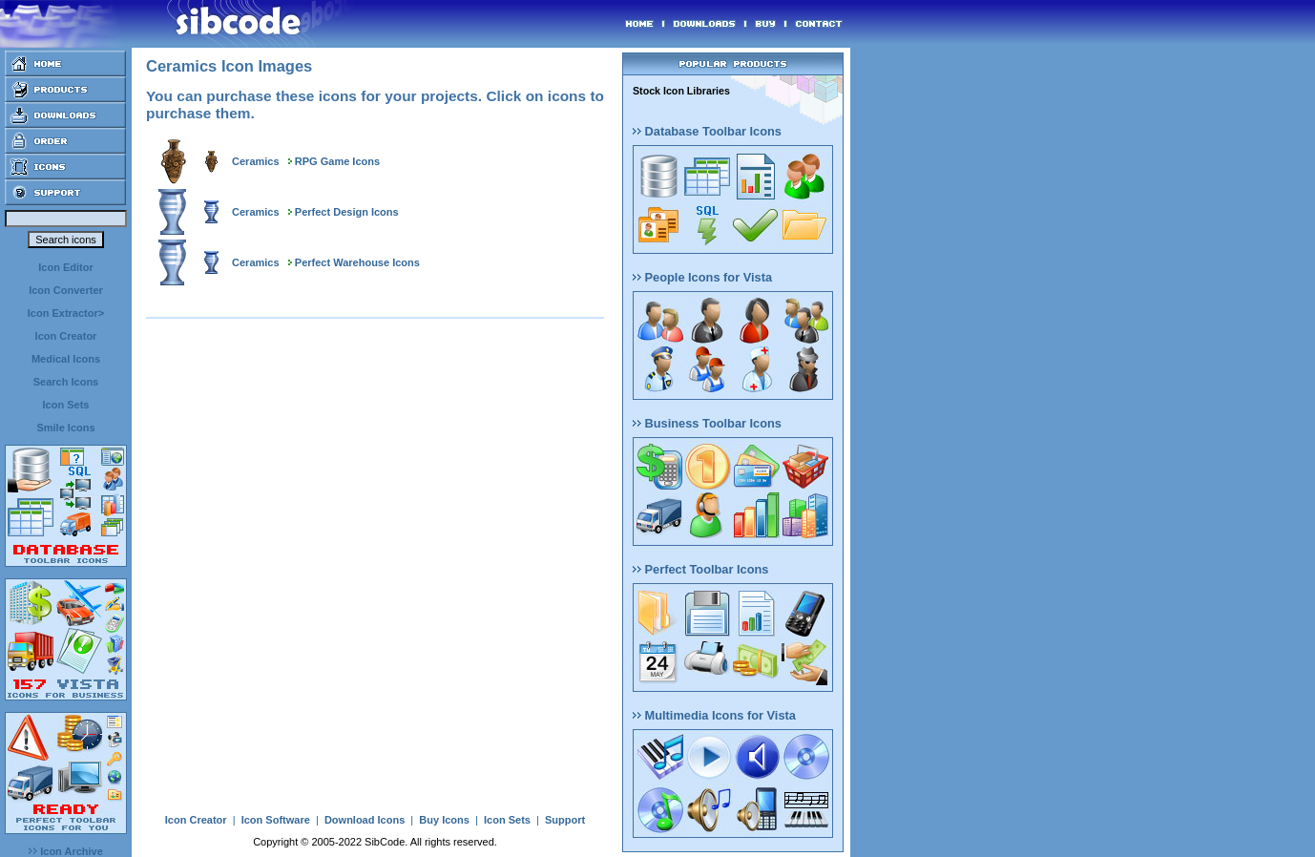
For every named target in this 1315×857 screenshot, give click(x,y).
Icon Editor (65, 267)
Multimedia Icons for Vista (714, 715)
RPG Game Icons (337, 161)
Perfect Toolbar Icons (700, 569)
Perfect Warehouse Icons (357, 262)
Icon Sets (66, 404)
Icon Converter (66, 290)
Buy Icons (444, 820)
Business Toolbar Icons (707, 423)
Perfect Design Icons (347, 212)
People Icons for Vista (702, 277)
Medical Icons (65, 359)
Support (565, 820)
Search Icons (65, 381)
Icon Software (275, 820)
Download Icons (364, 820)
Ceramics (256, 161)
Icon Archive (66, 851)
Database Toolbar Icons (707, 131)
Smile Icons (65, 427)
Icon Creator (66, 336)
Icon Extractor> (66, 313)
